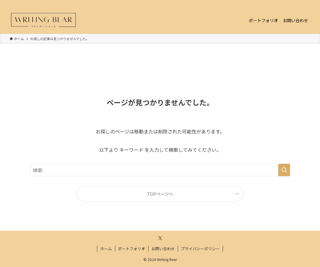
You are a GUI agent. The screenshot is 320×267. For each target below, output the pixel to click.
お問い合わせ (163, 248)
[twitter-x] (299, 3)
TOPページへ (160, 194)
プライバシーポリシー (200, 248)
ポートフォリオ (131, 248)
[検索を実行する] (284, 170)
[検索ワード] (160, 170)
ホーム (106, 248)
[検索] (306, 3)
